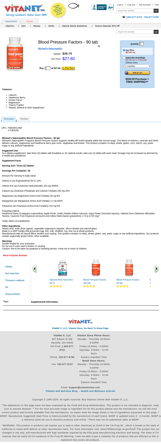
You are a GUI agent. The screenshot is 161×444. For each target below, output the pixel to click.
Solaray (8, 266)
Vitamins (10, 26)
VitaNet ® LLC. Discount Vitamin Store (80, 321)
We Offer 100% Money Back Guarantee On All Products (58, 10)
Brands (30, 21)
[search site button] (156, 32)
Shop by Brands (13, 294)
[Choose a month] (137, 66)
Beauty (36, 26)
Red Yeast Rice (12, 273)
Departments (11, 21)
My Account (144, 4)
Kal (6, 287)
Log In (120, 4)
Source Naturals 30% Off (107, 26)
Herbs (51, 26)
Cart (157, 4)
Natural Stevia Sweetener (74, 26)
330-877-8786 (66, 357)
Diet (23, 26)
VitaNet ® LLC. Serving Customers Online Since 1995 (26, 10)
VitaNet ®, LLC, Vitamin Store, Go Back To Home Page (80, 328)
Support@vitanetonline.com (84, 387)
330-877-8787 (65, 364)
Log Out (131, 4)
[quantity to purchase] (47, 68)
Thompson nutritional (14, 280)
